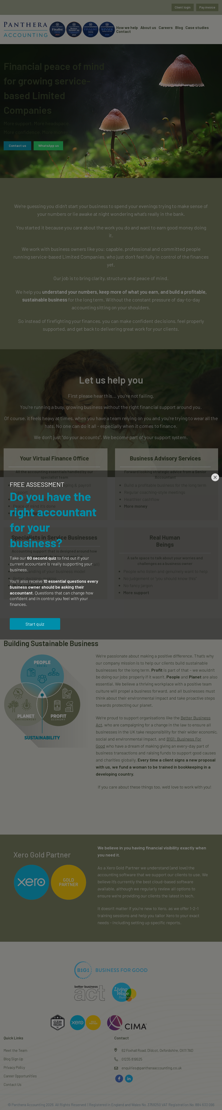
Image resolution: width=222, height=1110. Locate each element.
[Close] (215, 477)
